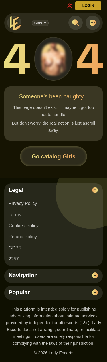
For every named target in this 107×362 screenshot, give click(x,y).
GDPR (15, 247)
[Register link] (69, 6)
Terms (15, 214)
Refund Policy (23, 236)
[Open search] (75, 23)
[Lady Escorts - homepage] (14, 23)
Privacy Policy (23, 203)
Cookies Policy (24, 225)
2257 (14, 258)
